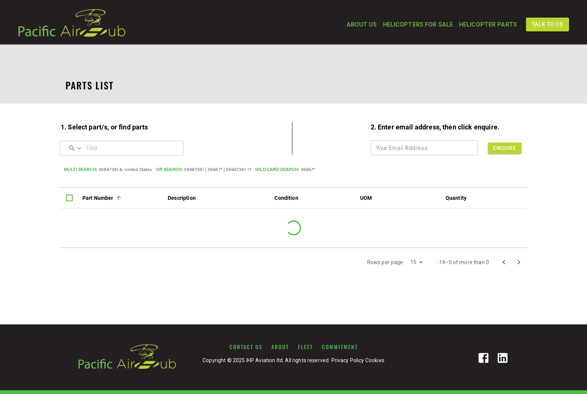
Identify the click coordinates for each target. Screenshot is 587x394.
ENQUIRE (504, 148)
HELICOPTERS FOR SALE (418, 25)
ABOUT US (362, 25)
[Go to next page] (518, 262)
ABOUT (280, 347)
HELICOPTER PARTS (488, 25)
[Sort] (118, 198)
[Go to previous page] (503, 262)
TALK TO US (547, 24)
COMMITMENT (340, 347)
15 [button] (413, 262)
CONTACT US (245, 347)
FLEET (305, 347)
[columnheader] (69, 197)
